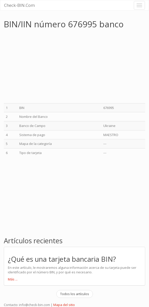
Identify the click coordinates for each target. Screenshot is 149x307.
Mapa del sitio (64, 304)
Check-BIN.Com (19, 5)
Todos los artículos (74, 294)
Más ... (13, 279)
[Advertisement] (46, 66)
